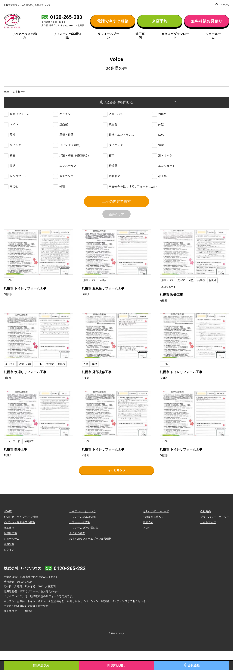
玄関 (108, 165)
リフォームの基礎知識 (67, 43)
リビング (12, 154)
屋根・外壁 (63, 144)
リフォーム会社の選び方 (83, 546)
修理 (59, 196)
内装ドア (111, 185)
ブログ (147, 546)
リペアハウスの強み (24, 43)
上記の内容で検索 (116, 214)
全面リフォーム (17, 123)
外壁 (158, 134)
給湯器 (110, 175)
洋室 (158, 154)
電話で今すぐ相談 (113, 24)
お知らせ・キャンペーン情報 (21, 536)
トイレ (11, 134)
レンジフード (15, 185)
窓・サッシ (162, 165)
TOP (6, 98)
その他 (11, 196)
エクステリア (64, 175)
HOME (8, 530)
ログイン (9, 568)
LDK (158, 144)
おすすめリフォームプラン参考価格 (90, 557)
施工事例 (140, 43)
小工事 (159, 185)
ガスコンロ (63, 185)
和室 (9, 165)
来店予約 (160, 24)
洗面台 (110, 134)
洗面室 (60, 134)
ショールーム (213, 43)
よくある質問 (77, 552)
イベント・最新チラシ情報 (19, 541)
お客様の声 (10, 552)
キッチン (61, 123)
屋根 (9, 144)
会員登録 (9, 563)
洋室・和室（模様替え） (71, 165)
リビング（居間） (67, 154)
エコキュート (163, 175)
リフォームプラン (108, 43)
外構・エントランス (118, 144)
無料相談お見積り (206, 24)
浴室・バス (113, 123)
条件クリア (116, 231)
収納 (9, 175)
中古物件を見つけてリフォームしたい (130, 196)
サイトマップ (208, 541)
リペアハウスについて (82, 530)
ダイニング (113, 154)
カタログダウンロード (175, 43)
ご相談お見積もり (153, 536)
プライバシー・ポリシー (214, 536)
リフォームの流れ (79, 541)
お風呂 (159, 123)
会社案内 (205, 530)
